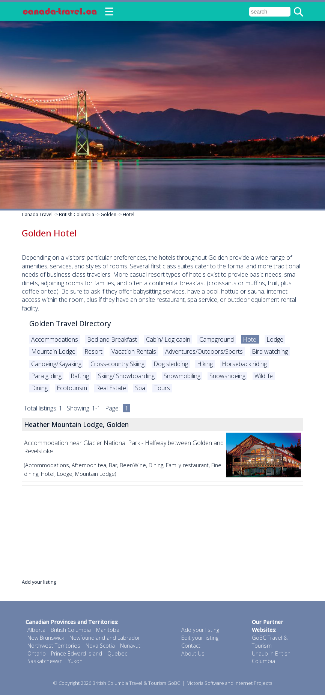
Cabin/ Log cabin (168, 339)
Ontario (36, 653)
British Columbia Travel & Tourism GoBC (136, 683)
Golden (108, 214)
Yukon (75, 661)
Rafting (80, 376)
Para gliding (46, 376)
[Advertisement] (162, 528)
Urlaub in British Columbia (271, 657)
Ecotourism (72, 388)
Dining (39, 388)
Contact (190, 645)
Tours (162, 388)
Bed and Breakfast (112, 339)
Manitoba (107, 629)
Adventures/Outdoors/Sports (204, 351)
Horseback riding (244, 364)
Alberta (36, 629)
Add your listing (39, 581)
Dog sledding (170, 364)
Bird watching (270, 351)
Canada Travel (37, 214)
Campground (216, 339)
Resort (93, 351)
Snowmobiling (182, 376)
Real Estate (111, 388)
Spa (140, 388)
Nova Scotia (100, 645)
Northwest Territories (53, 645)
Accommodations (54, 339)
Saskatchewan (45, 661)
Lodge (274, 339)
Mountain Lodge (53, 351)
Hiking (205, 364)
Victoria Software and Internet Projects (229, 683)
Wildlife (263, 376)
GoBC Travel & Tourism (269, 641)
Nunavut (130, 645)
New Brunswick (45, 637)
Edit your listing (199, 637)
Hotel (128, 214)
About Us (193, 653)
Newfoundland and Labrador (104, 637)
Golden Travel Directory (70, 323)
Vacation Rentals (133, 351)
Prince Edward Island (76, 653)
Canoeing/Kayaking (56, 364)
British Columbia (76, 214)
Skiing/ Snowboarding (126, 376)
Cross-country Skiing (117, 364)
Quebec (117, 653)
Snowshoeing (227, 376)
